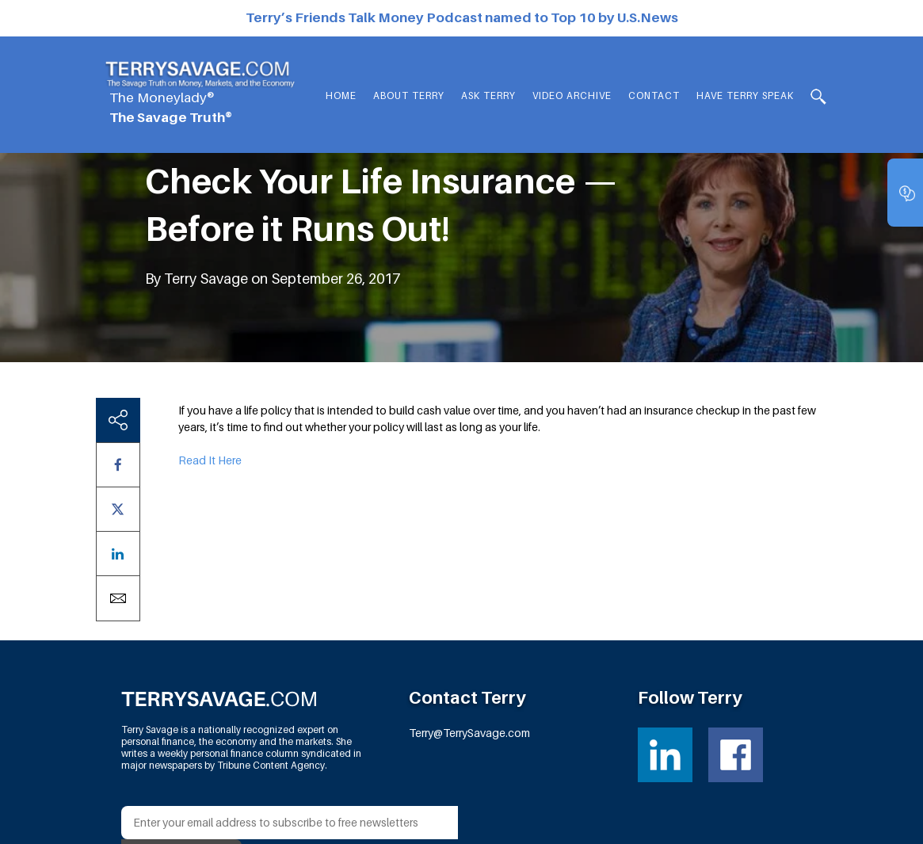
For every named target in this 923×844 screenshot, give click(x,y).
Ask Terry (488, 95)
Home (341, 95)
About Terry (408, 95)
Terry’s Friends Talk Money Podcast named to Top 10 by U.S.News (462, 17)
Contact (654, 95)
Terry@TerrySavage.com (469, 732)
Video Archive (572, 95)
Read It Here (210, 460)
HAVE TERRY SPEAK (745, 95)
